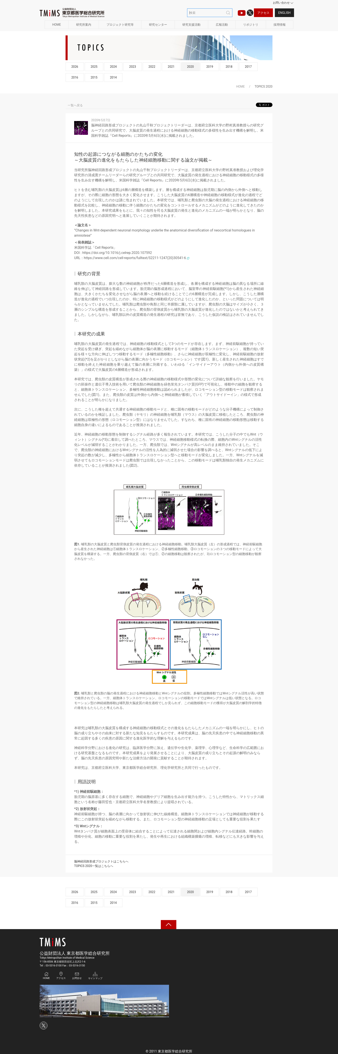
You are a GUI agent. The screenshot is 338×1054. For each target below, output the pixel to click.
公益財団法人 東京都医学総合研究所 (75, 953)
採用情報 (280, 24)
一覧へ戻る (75, 105)
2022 (152, 66)
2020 (190, 66)
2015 (94, 77)
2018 (229, 66)
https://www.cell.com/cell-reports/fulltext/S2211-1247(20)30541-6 (136, 258)
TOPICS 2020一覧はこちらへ (93, 866)
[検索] (209, 12)
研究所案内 (83, 24)
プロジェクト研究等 (120, 24)
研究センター (158, 24)
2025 (94, 66)
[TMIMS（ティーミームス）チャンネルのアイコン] (241, 12)
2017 (248, 66)
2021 (171, 66)
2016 (74, 77)
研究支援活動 (191, 24)
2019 (209, 66)
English (284, 12)
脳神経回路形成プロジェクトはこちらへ (101, 861)
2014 (113, 77)
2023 (132, 66)
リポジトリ (250, 24)
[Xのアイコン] (250, 12)
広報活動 (222, 24)
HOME (56, 24)
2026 (74, 66)
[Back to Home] (72, 12)
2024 (113, 66)
